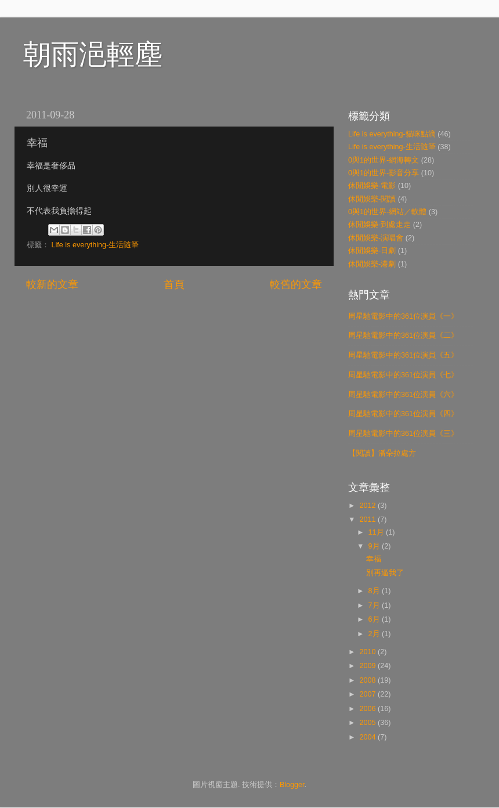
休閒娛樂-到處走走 (379, 225)
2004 (368, 737)
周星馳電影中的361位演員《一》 (403, 316)
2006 (368, 709)
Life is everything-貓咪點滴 (392, 134)
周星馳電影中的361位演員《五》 (403, 355)
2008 (368, 680)
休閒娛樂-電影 (372, 186)
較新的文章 (52, 284)
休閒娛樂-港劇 (372, 264)
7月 (375, 605)
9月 (375, 546)
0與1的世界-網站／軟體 (387, 212)
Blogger (292, 785)
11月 (377, 532)
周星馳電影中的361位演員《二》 (403, 335)
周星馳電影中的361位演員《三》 (403, 434)
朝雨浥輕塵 (92, 54)
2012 (368, 506)
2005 (368, 723)
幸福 (373, 559)
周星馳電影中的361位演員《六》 (403, 395)
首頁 (174, 284)
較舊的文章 (296, 284)
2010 (368, 652)
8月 (375, 591)
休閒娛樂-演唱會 (375, 238)
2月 (375, 634)
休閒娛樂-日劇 (372, 251)
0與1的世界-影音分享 (383, 173)
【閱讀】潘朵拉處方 (382, 453)
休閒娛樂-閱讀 (372, 199)
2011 (368, 519)
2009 (368, 666)
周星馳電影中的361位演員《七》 (403, 375)
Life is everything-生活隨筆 (95, 245)
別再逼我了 (385, 573)
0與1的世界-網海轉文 (383, 160)
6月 (375, 619)
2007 (368, 694)
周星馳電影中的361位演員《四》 (403, 414)
